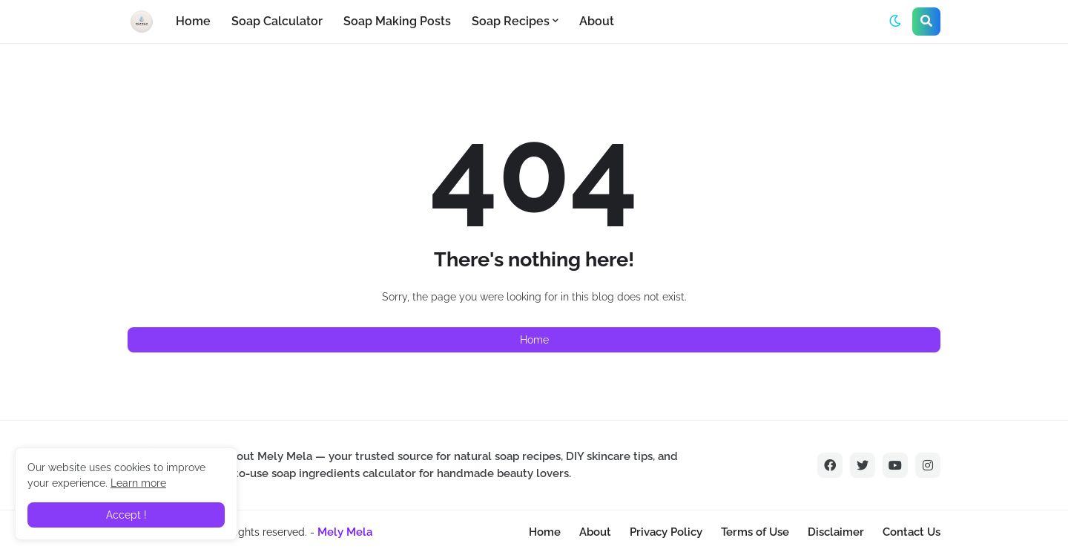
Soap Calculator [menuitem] (277, 21)
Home (534, 340)
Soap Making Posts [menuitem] (397, 21)
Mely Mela (344, 532)
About (595, 532)
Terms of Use (755, 532)
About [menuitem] (596, 21)
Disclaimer (836, 532)
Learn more (138, 483)
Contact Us (911, 532)
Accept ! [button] (126, 515)
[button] (895, 21)
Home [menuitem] (193, 21)
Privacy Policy (666, 532)
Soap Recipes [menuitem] (511, 21)
